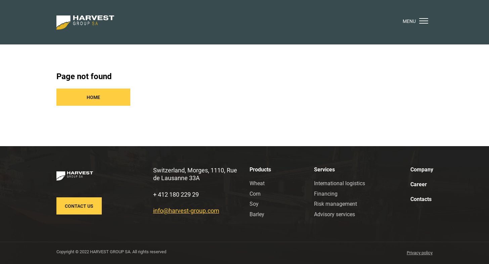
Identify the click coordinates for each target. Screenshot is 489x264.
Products (260, 169)
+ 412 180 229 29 (176, 194)
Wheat (257, 183)
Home (93, 97)
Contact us (79, 206)
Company (421, 169)
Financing (326, 194)
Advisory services (334, 214)
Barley (257, 214)
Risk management (335, 204)
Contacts (421, 199)
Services (324, 169)
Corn (255, 194)
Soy (254, 204)
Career (418, 184)
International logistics (339, 183)
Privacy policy (420, 252)
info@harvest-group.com (186, 210)
